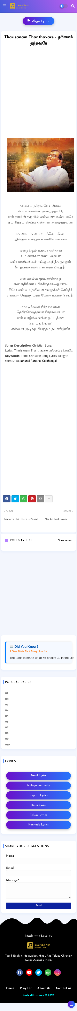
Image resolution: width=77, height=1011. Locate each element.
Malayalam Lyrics (38, 785)
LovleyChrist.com (33, 995)
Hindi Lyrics (38, 805)
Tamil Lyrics (38, 775)
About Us (43, 988)
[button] (73, 6)
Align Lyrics (38, 21)
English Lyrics (39, 795)
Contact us (63, 988)
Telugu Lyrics (38, 815)
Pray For (26, 988)
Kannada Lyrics (38, 824)
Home (10, 988)
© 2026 (49, 995)
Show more (64, 540)
